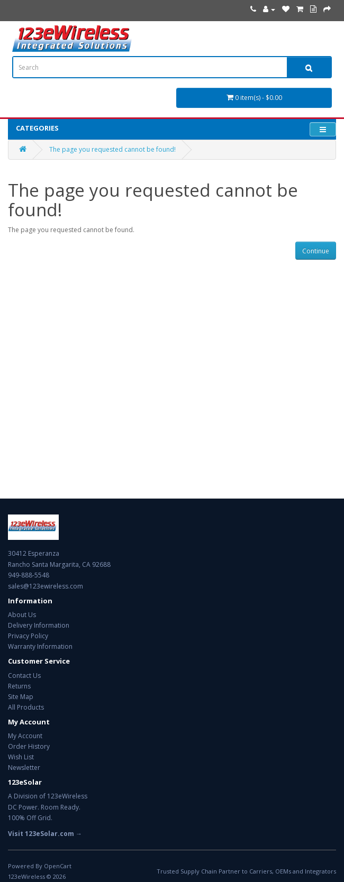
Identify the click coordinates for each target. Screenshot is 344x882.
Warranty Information (40, 646)
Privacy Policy (28, 635)
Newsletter (24, 767)
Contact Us (24, 675)
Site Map (20, 696)
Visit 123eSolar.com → (45, 833)
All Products (26, 707)
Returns (19, 686)
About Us (22, 614)
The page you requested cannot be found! (112, 149)
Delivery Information (38, 625)
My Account (25, 735)
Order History (29, 746)
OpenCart (57, 866)
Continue (315, 250)
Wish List (21, 756)
